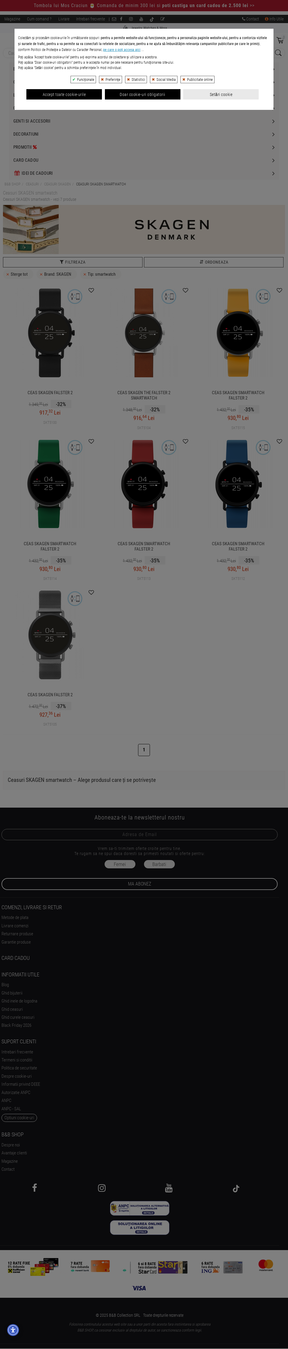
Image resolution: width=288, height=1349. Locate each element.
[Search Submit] (277, 53)
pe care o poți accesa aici (121, 161)
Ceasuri (21, 82)
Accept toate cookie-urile (64, 205)
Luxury (20, 95)
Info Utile (274, 19)
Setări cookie (221, 205)
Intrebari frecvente (90, 19)
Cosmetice (24, 108)
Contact (250, 19)
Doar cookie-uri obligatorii (142, 205)
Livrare (63, 19)
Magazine (12, 19)
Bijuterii (22, 69)
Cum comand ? (39, 19)
